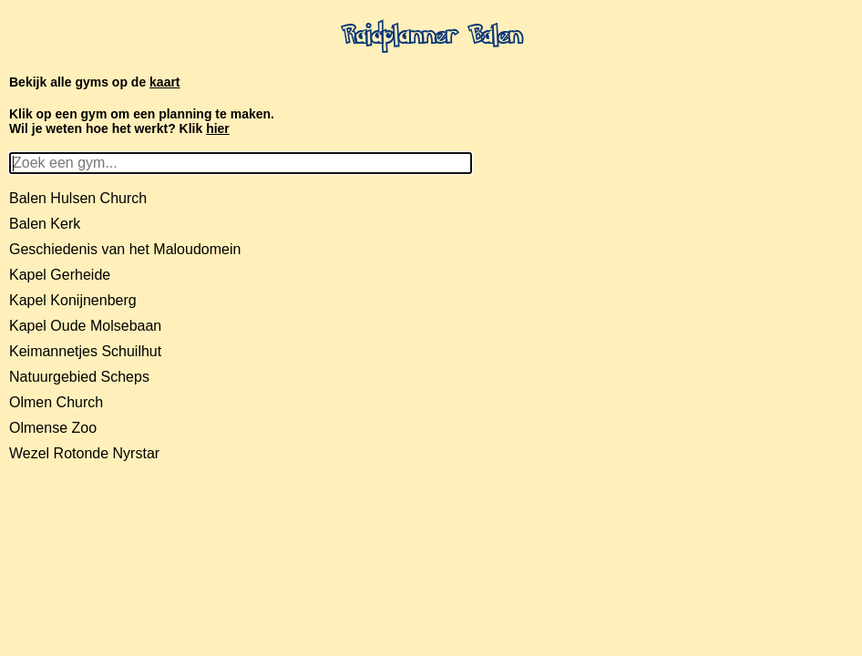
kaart (164, 82)
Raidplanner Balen (431, 37)
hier (218, 128)
